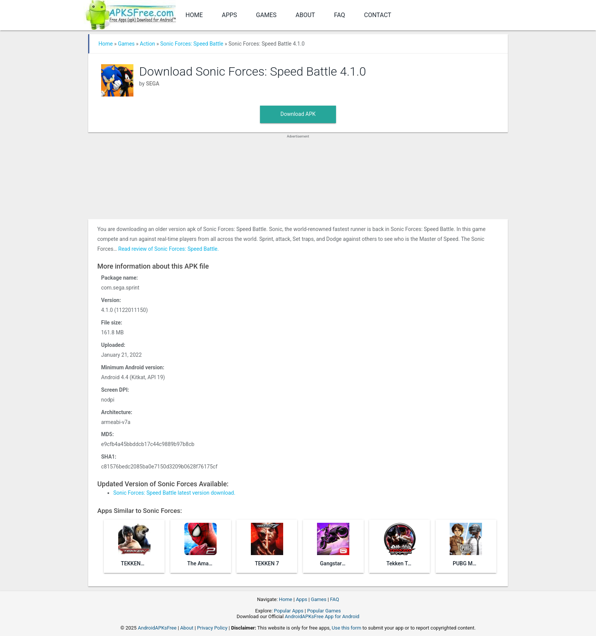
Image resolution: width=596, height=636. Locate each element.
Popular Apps (289, 611)
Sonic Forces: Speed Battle (191, 44)
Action (147, 44)
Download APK (298, 114)
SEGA (152, 84)
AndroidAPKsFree (157, 628)
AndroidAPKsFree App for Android (322, 616)
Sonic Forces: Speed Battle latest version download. (174, 493)
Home (194, 15)
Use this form (346, 628)
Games (266, 15)
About (305, 15)
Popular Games (324, 611)
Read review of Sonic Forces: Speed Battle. (168, 249)
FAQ (339, 15)
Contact (378, 15)
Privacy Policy (212, 628)
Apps (229, 15)
